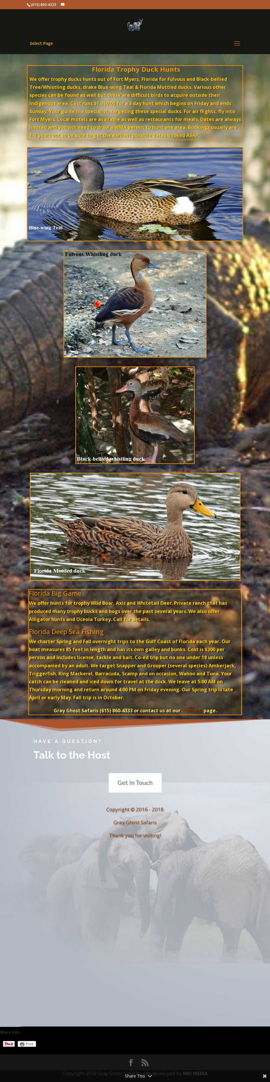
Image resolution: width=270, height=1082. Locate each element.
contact (191, 710)
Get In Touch (135, 782)
